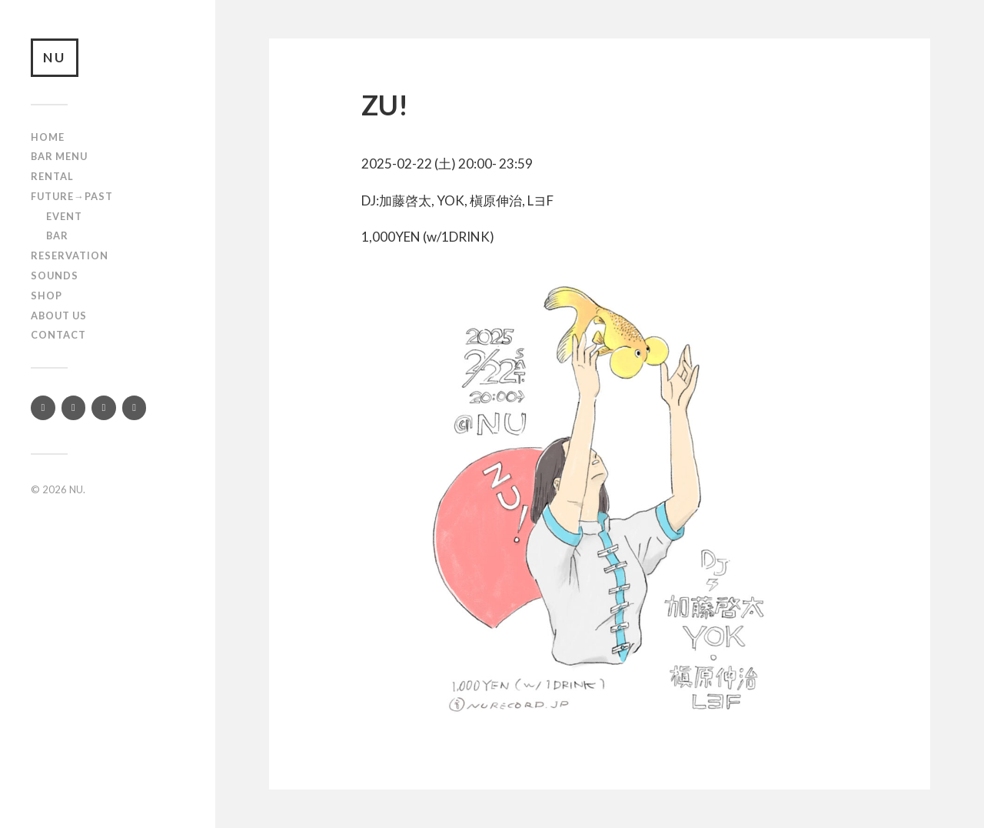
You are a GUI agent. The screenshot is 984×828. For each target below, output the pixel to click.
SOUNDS (54, 275)
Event (64, 216)
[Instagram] (74, 408)
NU (54, 57)
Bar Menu (59, 156)
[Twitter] (43, 408)
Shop (46, 295)
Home (48, 137)
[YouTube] (103, 408)
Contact (58, 335)
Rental (52, 176)
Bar (57, 235)
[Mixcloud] (134, 408)
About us (59, 315)
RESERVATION (69, 255)
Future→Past (72, 196)
